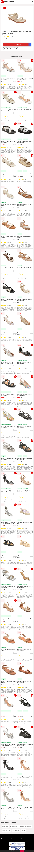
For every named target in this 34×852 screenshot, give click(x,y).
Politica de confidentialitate (17, 839)
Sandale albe (5, 826)
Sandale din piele (6, 830)
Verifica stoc (22, 44)
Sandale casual (15, 830)
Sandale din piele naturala (25, 826)
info (15, 81)
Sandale (23, 830)
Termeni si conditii (5, 839)
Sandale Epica (13, 826)
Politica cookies (28, 839)
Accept (22, 851)
